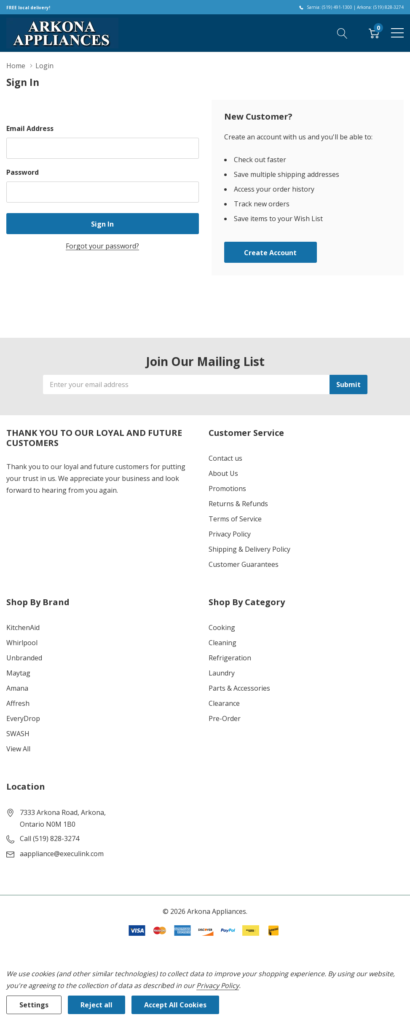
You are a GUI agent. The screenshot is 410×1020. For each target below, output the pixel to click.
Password (22, 172)
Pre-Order (225, 718)
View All (18, 748)
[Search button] (342, 33)
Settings (33, 1004)
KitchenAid (23, 627)
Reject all (96, 1004)
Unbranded (24, 657)
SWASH (17, 733)
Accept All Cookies (175, 1004)
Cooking (222, 627)
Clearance (224, 703)
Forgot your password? (102, 246)
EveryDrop (23, 718)
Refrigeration (230, 657)
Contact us (225, 458)
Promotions (227, 488)
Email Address (30, 128)
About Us (223, 473)
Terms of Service (235, 518)
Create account (270, 252)
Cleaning (222, 642)
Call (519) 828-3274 (49, 838)
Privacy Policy (230, 534)
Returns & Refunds (238, 503)
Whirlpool (22, 642)
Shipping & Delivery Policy (249, 549)
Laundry (222, 673)
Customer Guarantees (244, 564)
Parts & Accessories (239, 688)
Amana (17, 688)
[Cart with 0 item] (374, 33)
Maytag (18, 673)
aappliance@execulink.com (62, 853)
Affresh (17, 703)
